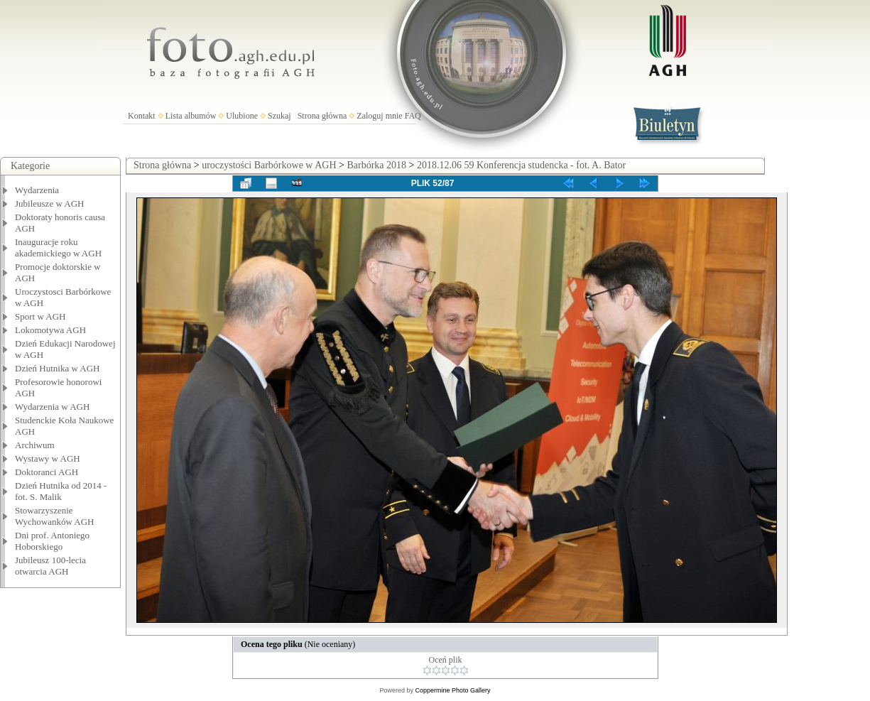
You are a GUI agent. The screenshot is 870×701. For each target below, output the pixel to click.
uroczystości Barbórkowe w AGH (269, 165)
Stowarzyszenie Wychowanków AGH (54, 516)
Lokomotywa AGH (50, 330)
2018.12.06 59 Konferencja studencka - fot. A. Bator (521, 165)
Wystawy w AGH (47, 458)
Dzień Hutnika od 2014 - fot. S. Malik (61, 491)
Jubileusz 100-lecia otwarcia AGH (50, 566)
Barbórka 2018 (376, 165)
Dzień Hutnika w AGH (57, 368)
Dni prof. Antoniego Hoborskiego (52, 541)
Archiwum (35, 445)
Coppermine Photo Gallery (452, 690)
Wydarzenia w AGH (52, 406)
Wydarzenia (37, 190)
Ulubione (242, 116)
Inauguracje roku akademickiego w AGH (58, 248)
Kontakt (142, 116)
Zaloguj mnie (379, 116)
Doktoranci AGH (46, 472)
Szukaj (279, 116)
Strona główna (322, 116)
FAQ (413, 116)
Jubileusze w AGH (50, 203)
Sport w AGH (40, 316)
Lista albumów (191, 116)
